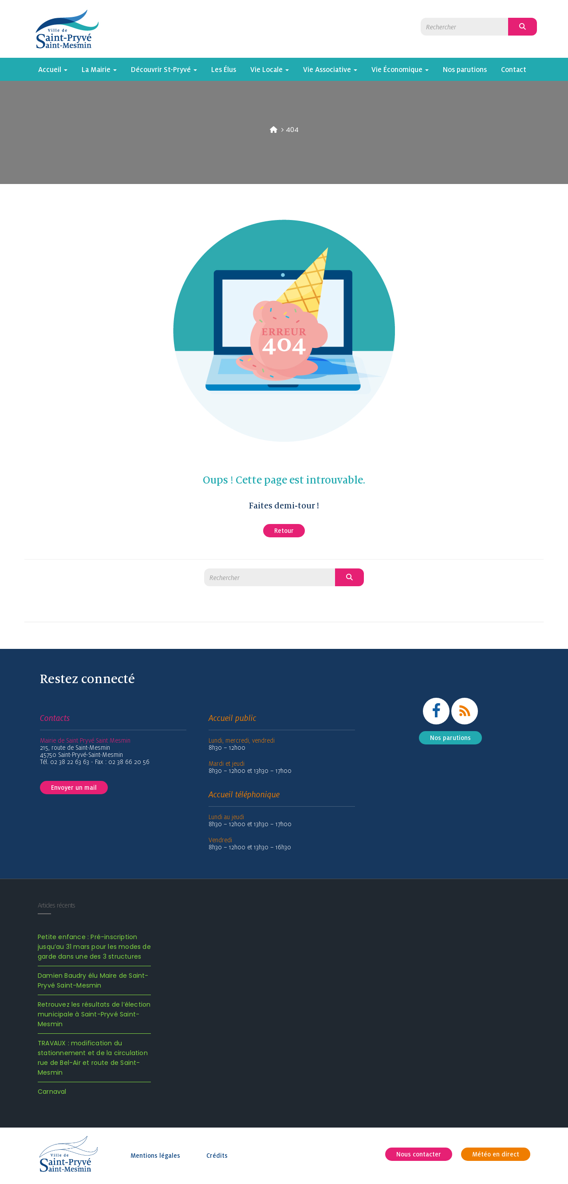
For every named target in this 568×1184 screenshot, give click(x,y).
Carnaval (52, 1091)
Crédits (217, 1156)
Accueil (52, 69)
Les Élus (223, 69)
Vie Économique (400, 69)
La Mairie (99, 69)
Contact (513, 69)
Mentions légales (155, 1156)
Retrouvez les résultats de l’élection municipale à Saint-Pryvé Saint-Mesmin (94, 1014)
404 (292, 129)
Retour (284, 531)
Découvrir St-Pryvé (164, 69)
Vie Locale (269, 69)
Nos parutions (465, 69)
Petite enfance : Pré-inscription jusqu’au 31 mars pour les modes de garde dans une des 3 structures (94, 946)
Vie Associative (330, 69)
